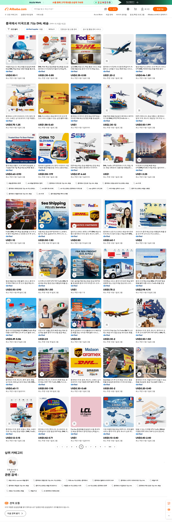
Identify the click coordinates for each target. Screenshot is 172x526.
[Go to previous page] (57, 447)
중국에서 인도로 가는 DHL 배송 (86, 183)
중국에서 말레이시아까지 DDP (103, 480)
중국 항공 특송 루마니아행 (58, 194)
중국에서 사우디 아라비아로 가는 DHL (131, 480)
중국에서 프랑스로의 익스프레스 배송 (115, 183)
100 (110, 447)
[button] (105, 9)
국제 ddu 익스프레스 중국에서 (77, 480)
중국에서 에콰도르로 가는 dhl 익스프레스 (20, 188)
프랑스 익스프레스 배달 (15, 491)
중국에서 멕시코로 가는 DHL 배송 (149, 486)
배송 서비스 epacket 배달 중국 (17, 480)
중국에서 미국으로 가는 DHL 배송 (59, 183)
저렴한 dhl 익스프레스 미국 (71, 486)
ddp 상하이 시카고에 (94, 188)
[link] (169, 503)
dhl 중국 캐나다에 (46, 188)
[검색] (113, 9)
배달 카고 (32, 491)
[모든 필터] (13, 29)
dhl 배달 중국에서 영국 (33, 183)
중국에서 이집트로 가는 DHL (122, 486)
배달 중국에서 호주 (13, 183)
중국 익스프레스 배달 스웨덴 (139, 188)
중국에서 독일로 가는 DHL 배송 (17, 486)
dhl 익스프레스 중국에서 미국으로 (70, 188)
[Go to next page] (115, 447)
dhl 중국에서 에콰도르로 (50, 491)
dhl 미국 (137, 183)
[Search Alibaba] (68, 9)
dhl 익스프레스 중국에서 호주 (96, 486)
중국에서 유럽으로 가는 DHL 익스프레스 (47, 480)
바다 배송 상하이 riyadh (115, 188)
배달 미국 (154, 480)
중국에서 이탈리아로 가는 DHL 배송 (19, 194)
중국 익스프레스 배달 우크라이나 (45, 486)
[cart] (136, 9)
